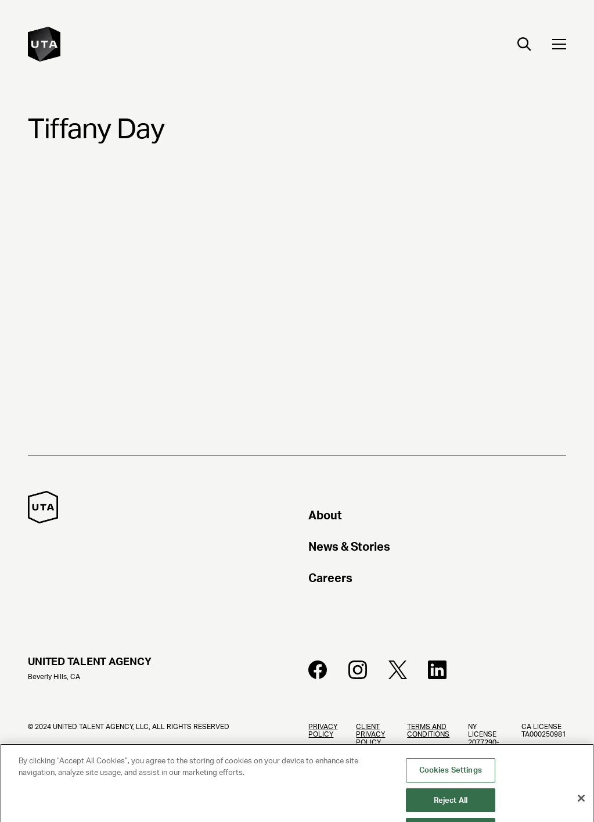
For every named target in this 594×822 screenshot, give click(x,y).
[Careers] (437, 580)
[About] (437, 517)
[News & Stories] (437, 548)
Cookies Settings (450, 775)
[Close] (581, 803)
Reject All (450, 805)
